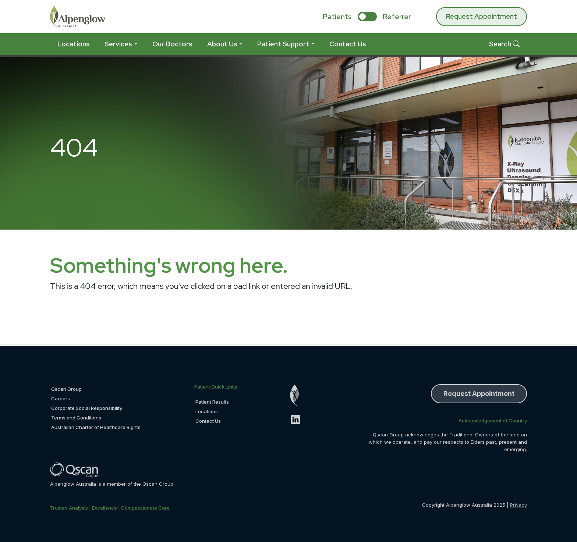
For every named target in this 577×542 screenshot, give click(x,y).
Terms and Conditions (76, 418)
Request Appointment (481, 16)
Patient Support (283, 44)
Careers (60, 398)
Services (118, 44)
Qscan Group (66, 389)
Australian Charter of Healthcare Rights (96, 427)
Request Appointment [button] (478, 393)
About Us (222, 44)
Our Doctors (172, 44)
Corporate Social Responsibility (86, 408)
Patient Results (212, 402)
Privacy (518, 505)
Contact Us (347, 44)
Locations (73, 44)
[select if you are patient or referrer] (367, 16)
